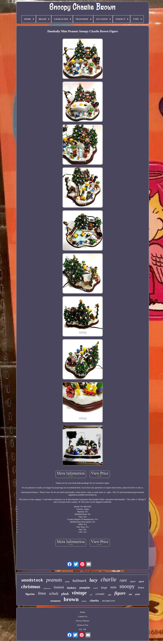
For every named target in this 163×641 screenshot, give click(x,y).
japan (132, 581)
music (84, 601)
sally (109, 595)
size (130, 594)
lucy (93, 580)
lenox (141, 587)
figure (120, 593)
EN (80, 629)
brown (71, 599)
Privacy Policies (82, 621)
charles (94, 600)
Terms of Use (82, 625)
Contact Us (82, 616)
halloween (47, 588)
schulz (53, 594)
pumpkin (84, 587)
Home (82, 612)
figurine (30, 594)
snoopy (127, 586)
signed (141, 581)
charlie (108, 579)
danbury (71, 587)
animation (108, 601)
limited (59, 587)
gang (67, 581)
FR (85, 629)
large (104, 587)
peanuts (54, 580)
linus (42, 593)
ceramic (100, 594)
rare (123, 580)
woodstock (32, 580)
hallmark (79, 580)
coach (95, 588)
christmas (30, 586)
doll (91, 595)
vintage (79, 593)
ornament (55, 600)
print (137, 594)
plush (65, 594)
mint (113, 587)
